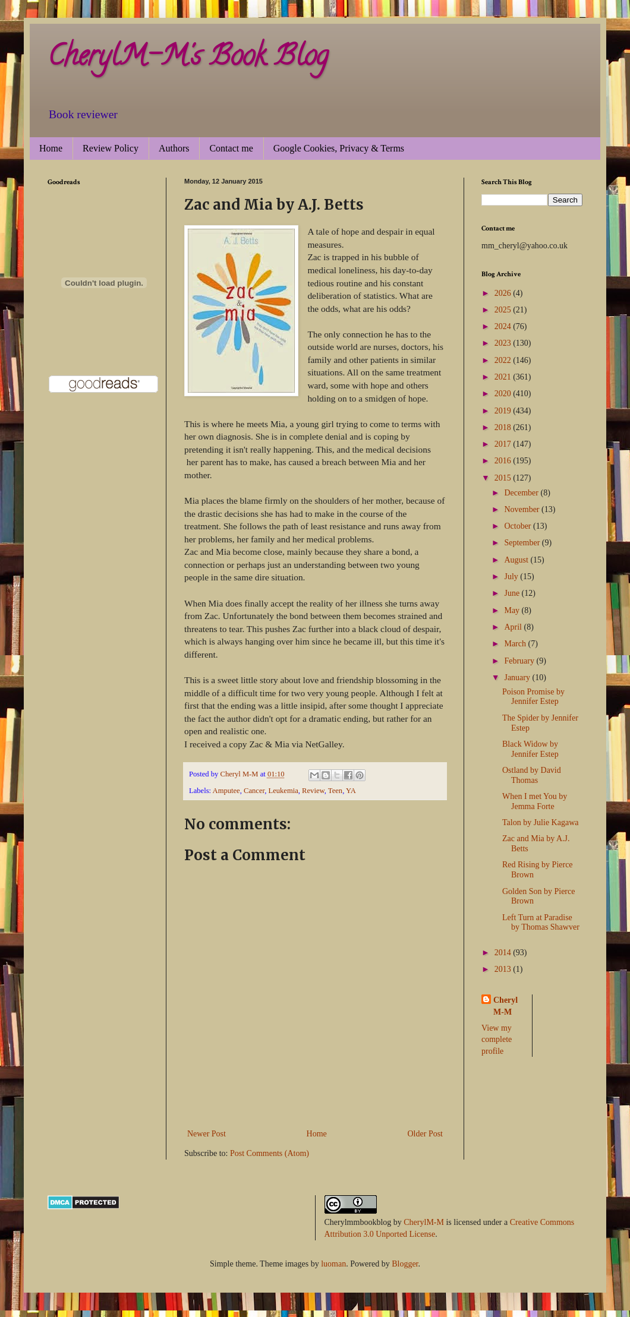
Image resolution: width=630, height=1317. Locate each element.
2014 (504, 952)
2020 (504, 393)
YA (351, 791)
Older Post (425, 1133)
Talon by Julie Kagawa (540, 822)
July (512, 576)
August (517, 559)
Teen (335, 791)
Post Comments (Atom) (269, 1153)
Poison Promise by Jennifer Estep (533, 696)
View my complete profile (496, 1040)
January (518, 677)
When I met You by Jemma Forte (534, 801)
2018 (504, 427)
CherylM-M (424, 1222)
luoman (333, 1263)
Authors (174, 148)
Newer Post (206, 1133)
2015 (504, 477)
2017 (504, 444)
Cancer (254, 791)
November (522, 509)
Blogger (405, 1263)
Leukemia (283, 791)
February (520, 660)
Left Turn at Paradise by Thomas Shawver (540, 922)
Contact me (231, 148)
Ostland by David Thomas (531, 775)
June (512, 593)
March (516, 643)
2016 (504, 460)
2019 (504, 410)
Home (50, 148)
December (522, 492)
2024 (504, 326)
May (512, 610)
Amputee (226, 791)
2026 (504, 293)
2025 (504, 309)
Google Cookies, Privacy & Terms (338, 148)
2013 (504, 969)
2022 (504, 360)
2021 (504, 376)
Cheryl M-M (505, 1006)
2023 (504, 343)
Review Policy (110, 148)
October (518, 526)
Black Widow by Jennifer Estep (530, 749)
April (514, 627)
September (522, 542)
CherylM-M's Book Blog (188, 59)
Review (313, 791)
